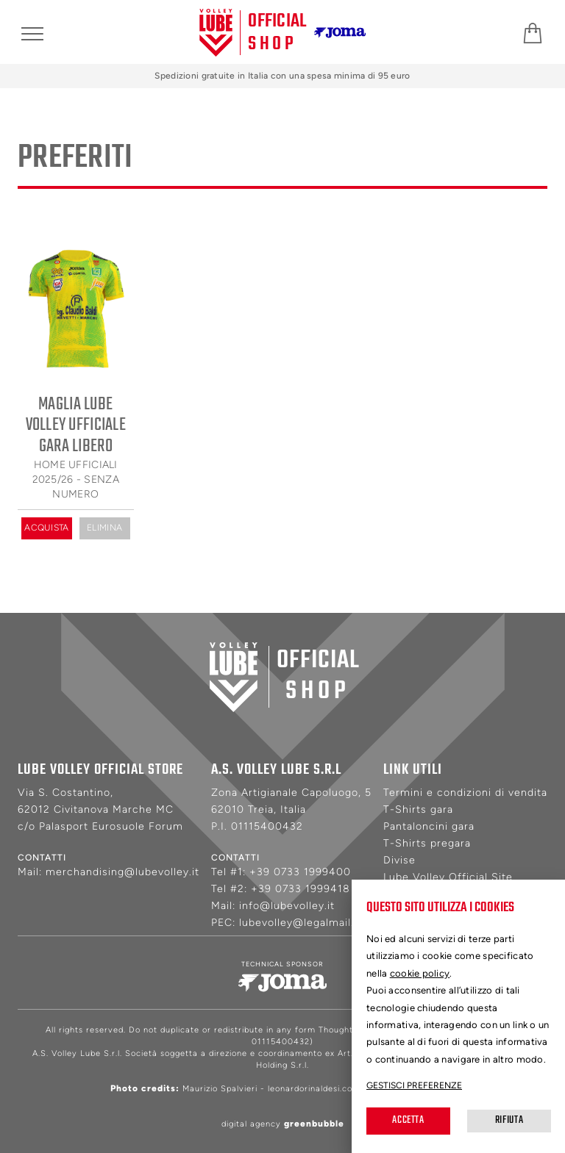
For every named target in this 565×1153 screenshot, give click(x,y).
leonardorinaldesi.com (314, 1088)
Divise (399, 859)
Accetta (408, 1120)
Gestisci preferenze (414, 1085)
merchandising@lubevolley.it (122, 872)
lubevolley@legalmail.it (300, 922)
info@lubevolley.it (287, 905)
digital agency (282, 1124)
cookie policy (420, 973)
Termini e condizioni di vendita (465, 792)
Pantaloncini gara (429, 825)
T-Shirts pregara (427, 842)
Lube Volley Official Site (448, 876)
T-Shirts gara (418, 808)
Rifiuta (509, 1120)
